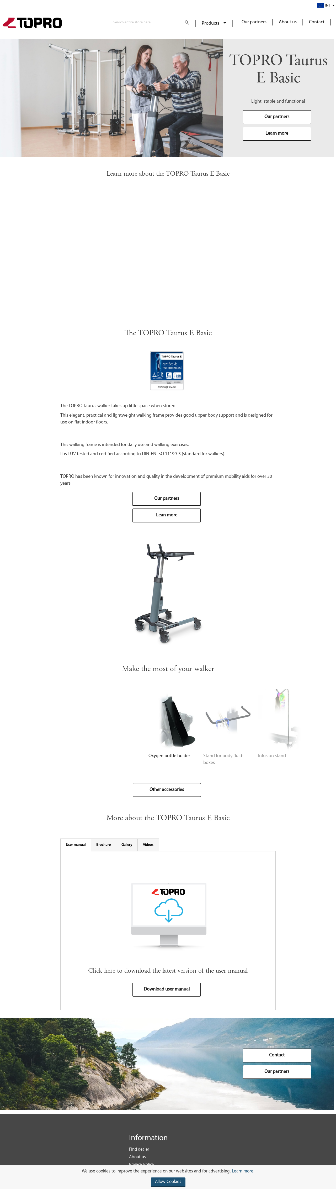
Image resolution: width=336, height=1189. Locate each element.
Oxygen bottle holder (100, 767)
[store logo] (32, 24)
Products (211, 23)
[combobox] (152, 22)
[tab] (75, 850)
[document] (168, 1177)
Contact (316, 22)
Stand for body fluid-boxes (170, 767)
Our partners (254, 22)
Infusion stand (222, 767)
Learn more (242, 1171)
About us (288, 22)
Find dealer (139, 1150)
